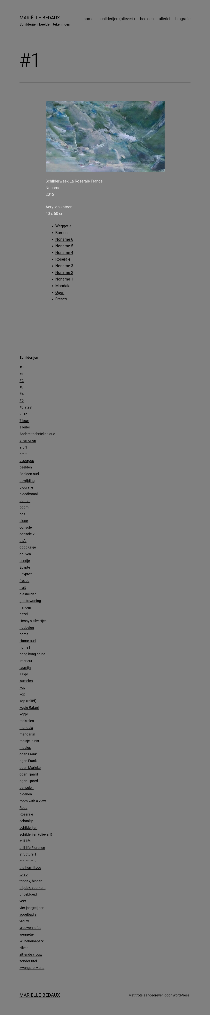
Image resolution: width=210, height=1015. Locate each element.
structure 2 (27, 861)
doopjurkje (27, 547)
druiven (25, 554)
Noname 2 (64, 272)
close (23, 521)
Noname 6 (64, 239)
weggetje (26, 934)
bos (22, 514)
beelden (147, 18)
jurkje (23, 674)
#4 (21, 394)
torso (23, 874)
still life (25, 841)
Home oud (27, 641)
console (25, 527)
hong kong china (32, 654)
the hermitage (30, 867)
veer (22, 901)
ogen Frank (28, 754)
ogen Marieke (30, 768)
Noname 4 (64, 252)
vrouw (24, 921)
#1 (21, 374)
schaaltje (26, 821)
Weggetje (63, 226)
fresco (24, 581)
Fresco (61, 299)
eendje (24, 561)
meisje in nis (29, 741)
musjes (25, 747)
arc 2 (23, 454)
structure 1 (27, 854)
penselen (26, 787)
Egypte (24, 567)
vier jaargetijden (31, 908)
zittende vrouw (30, 954)
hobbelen (26, 627)
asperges (26, 461)
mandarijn (27, 734)
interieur (25, 661)
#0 (21, 367)
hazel (23, 614)
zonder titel (28, 961)
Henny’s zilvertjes (33, 621)
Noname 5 (64, 246)
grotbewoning (30, 601)
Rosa (23, 808)
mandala (26, 728)
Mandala (62, 285)
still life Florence (32, 848)
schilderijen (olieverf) (117, 18)
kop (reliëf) (27, 701)
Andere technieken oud (37, 434)
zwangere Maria (31, 968)
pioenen (25, 794)
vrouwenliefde (30, 928)
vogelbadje (27, 914)
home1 (24, 647)
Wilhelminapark (31, 941)
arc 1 (23, 447)
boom (23, 507)
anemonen (27, 440)
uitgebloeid (28, 894)
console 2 (27, 534)
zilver (23, 948)
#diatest (25, 407)
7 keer (24, 420)
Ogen (60, 292)
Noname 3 (64, 266)
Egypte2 (25, 574)
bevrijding (27, 481)
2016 (23, 414)
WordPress (181, 995)
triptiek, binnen (30, 881)
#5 (21, 400)
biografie (183, 18)
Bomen (61, 232)
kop (22, 687)
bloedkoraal (28, 494)
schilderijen (28, 827)
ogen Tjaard (28, 774)
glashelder (27, 594)
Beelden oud (29, 474)
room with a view (32, 801)
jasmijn (25, 667)
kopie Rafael (29, 707)
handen (25, 607)
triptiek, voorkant (32, 888)
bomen (24, 501)
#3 (21, 387)
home (89, 18)
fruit (22, 587)
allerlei (164, 18)
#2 (21, 380)
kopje (23, 714)
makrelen (26, 721)
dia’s (23, 541)
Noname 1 (64, 279)
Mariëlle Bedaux (39, 17)
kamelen (26, 681)
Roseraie (82, 181)
